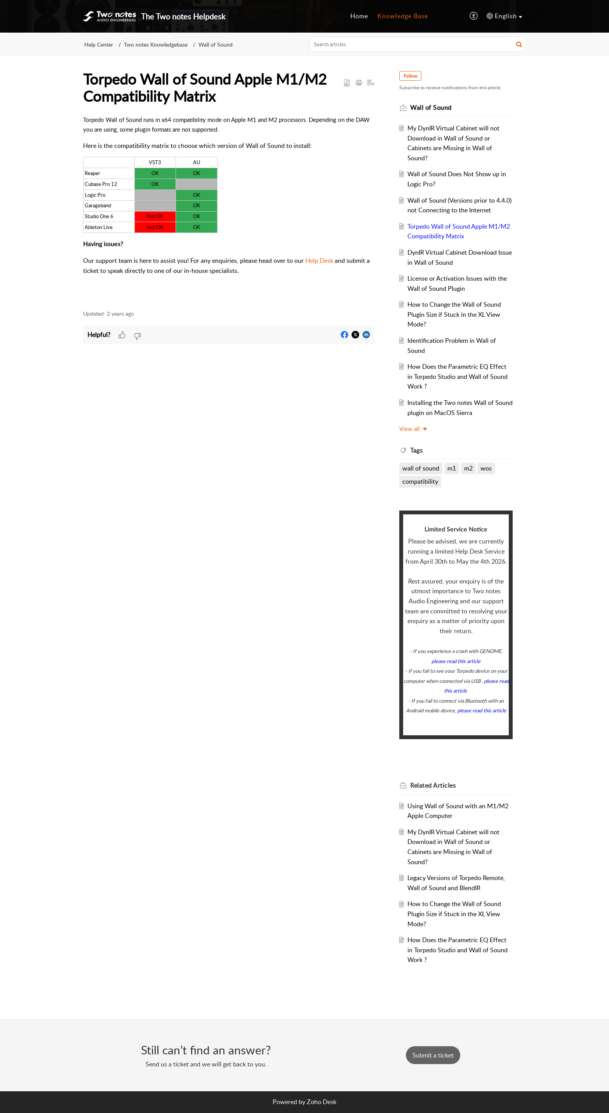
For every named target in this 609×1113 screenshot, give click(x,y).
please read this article (456, 661)
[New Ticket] (433, 1055)
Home (359, 16)
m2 (468, 468)
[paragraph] (228, 208)
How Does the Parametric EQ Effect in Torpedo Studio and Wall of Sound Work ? (457, 376)
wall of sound (420, 468)
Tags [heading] (416, 450)
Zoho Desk (321, 1101)
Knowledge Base (403, 16)
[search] (418, 44)
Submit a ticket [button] (433, 1055)
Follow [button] (410, 76)
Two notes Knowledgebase (156, 44)
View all (413, 428)
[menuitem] (359, 16)
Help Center (98, 44)
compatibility (420, 481)
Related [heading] (433, 785)
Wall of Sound (215, 44)
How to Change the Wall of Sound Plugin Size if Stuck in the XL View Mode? (454, 314)
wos (486, 468)
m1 (451, 468)
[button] (474, 16)
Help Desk (319, 260)
